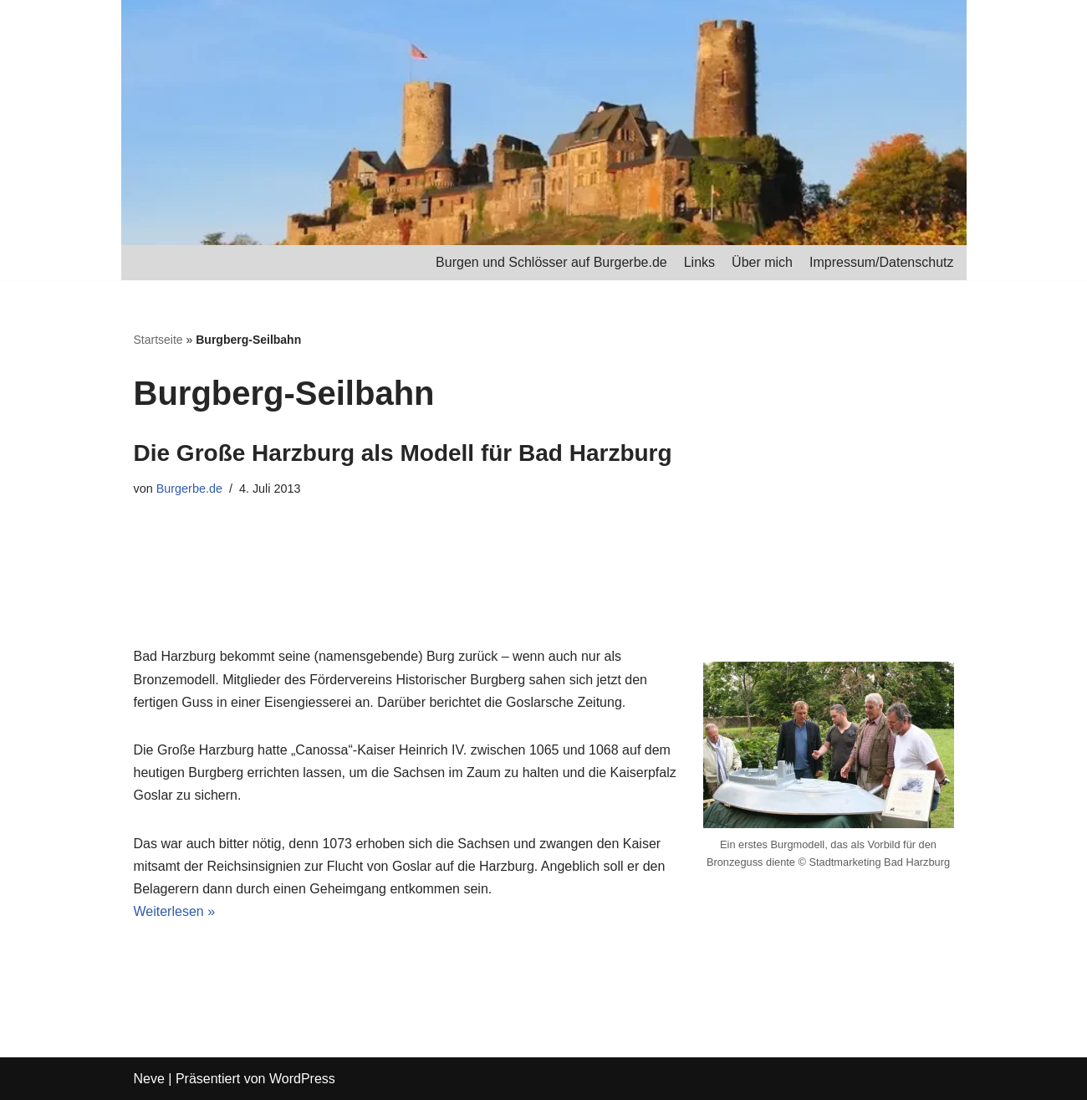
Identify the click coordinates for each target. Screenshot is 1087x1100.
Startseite (158, 339)
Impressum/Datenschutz (881, 262)
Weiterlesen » (175, 911)
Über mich (762, 262)
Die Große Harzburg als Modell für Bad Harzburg (403, 453)
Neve (149, 1079)
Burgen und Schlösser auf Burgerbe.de (551, 262)
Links (699, 262)
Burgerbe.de (189, 488)
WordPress (302, 1079)
